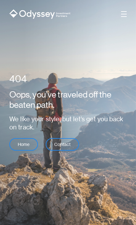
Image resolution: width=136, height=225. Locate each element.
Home (24, 144)
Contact (62, 144)
